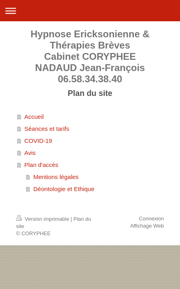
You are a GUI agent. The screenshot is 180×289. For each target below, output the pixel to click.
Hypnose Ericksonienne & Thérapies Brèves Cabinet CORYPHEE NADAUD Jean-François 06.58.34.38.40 (90, 56)
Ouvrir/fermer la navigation (90, 10)
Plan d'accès (42, 164)
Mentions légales (56, 176)
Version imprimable (43, 219)
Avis (30, 152)
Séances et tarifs (47, 128)
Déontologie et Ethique (63, 188)
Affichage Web (147, 226)
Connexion (151, 219)
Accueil (34, 116)
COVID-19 (38, 140)
